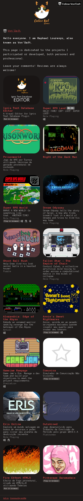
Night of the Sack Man (60, 157)
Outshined (50, 424)
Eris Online (12, 424)
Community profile (18, 498)
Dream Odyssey (53, 207)
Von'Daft (14, 30)
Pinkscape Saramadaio (59, 477)
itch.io (6, 498)
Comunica (49, 370)
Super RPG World (15, 207)
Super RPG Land (54, 108)
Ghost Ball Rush (15, 260)
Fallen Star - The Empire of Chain (57, 262)
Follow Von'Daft (69, 3)
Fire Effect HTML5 (17, 477)
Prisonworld (12, 157)
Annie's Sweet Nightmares (53, 318)
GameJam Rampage (15, 370)
